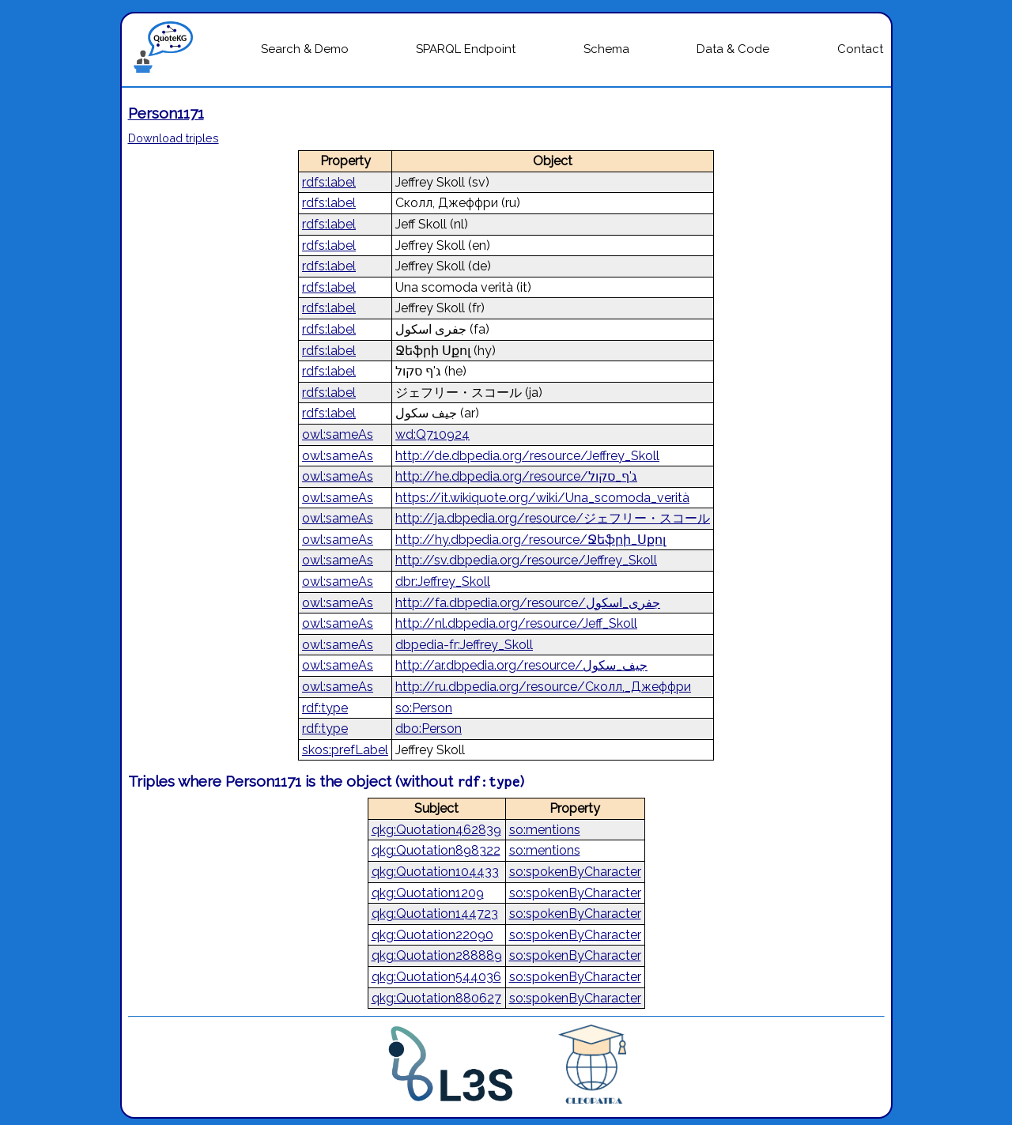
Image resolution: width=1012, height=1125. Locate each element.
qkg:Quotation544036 (436, 976)
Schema (606, 49)
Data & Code (733, 49)
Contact (860, 49)
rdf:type (325, 707)
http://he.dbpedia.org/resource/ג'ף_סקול (516, 476)
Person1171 (166, 113)
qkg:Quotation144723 (435, 913)
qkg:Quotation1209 (428, 892)
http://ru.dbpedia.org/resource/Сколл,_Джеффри (543, 686)
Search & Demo (305, 49)
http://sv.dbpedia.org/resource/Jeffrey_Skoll (526, 560)
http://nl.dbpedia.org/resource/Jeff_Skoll (516, 623)
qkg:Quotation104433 (435, 871)
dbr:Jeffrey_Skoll (442, 581)
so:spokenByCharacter (575, 871)
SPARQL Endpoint (465, 49)
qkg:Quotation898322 (436, 850)
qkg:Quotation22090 (432, 934)
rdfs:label (329, 182)
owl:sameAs (337, 434)
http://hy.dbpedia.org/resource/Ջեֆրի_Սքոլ (530, 539)
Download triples (173, 138)
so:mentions (544, 829)
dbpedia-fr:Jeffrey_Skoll (464, 644)
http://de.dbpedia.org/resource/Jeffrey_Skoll (527, 455)
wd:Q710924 (432, 434)
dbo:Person (428, 728)
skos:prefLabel (345, 749)
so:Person (423, 707)
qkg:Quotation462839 (436, 829)
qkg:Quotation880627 (436, 998)
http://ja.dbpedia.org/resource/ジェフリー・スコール (552, 518)
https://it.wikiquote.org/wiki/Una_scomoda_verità (542, 497)
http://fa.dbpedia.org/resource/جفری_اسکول (527, 602)
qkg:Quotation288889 (437, 955)
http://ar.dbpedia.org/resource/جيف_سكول (521, 665)
